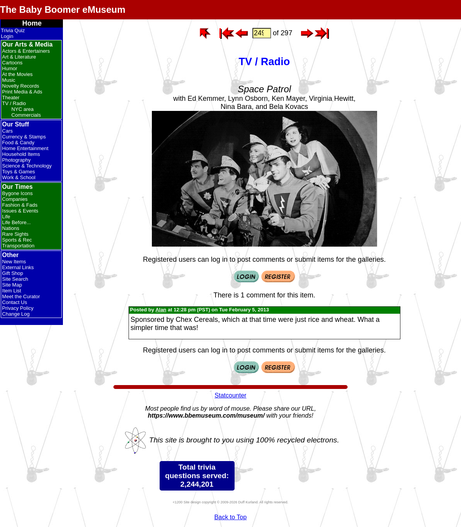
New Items (14, 261)
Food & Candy (18, 142)
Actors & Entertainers (26, 51)
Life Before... (16, 222)
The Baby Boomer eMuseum (62, 9)
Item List (11, 291)
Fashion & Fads (19, 205)
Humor (9, 68)
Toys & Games (18, 172)
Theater (10, 97)
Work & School (18, 177)
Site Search (15, 279)
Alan (160, 310)
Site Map (12, 285)
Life (6, 216)
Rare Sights (15, 234)
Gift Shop (12, 273)
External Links (18, 267)
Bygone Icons (17, 193)
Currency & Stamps (24, 137)
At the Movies (17, 74)
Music (8, 80)
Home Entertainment (25, 148)
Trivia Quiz (13, 30)
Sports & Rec (17, 240)
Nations (10, 228)
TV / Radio (14, 103)
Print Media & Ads (22, 92)
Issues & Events (20, 211)
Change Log (16, 314)
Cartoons (12, 63)
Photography (16, 160)
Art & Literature (19, 57)
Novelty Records (20, 86)
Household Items (21, 154)
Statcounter (231, 395)
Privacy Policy (17, 308)
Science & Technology (27, 166)
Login (7, 36)
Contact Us (14, 302)
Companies (15, 199)
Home (32, 23)
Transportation (18, 246)
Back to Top (230, 517)
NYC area (22, 109)
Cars (7, 131)
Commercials (26, 115)
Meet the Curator (21, 296)
